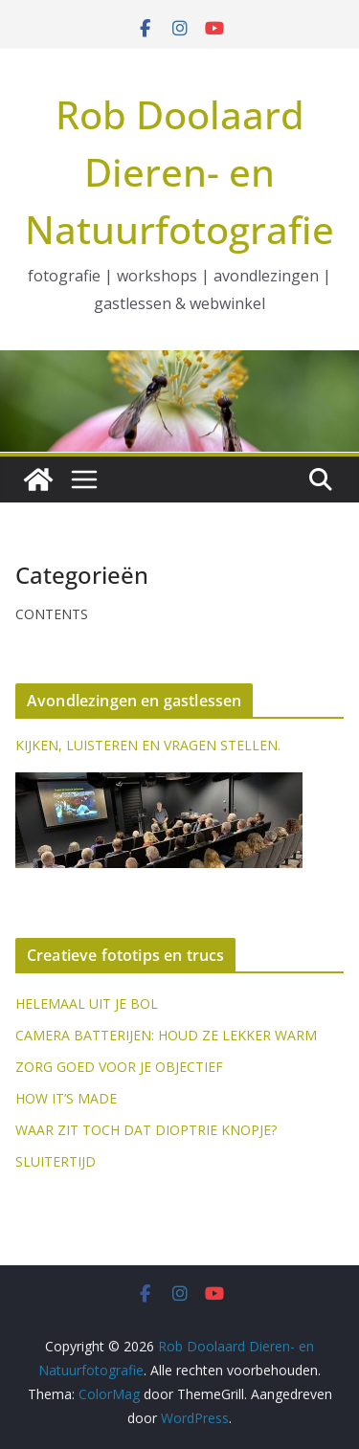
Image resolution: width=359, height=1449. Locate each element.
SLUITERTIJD (55, 1161)
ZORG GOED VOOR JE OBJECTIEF (119, 1067)
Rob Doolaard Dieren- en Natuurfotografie (179, 172)
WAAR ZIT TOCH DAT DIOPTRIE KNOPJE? (146, 1130)
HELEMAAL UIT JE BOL (86, 1003)
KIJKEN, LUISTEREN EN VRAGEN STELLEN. (147, 745)
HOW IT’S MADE (66, 1098)
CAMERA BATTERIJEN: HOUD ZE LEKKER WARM (166, 1035)
